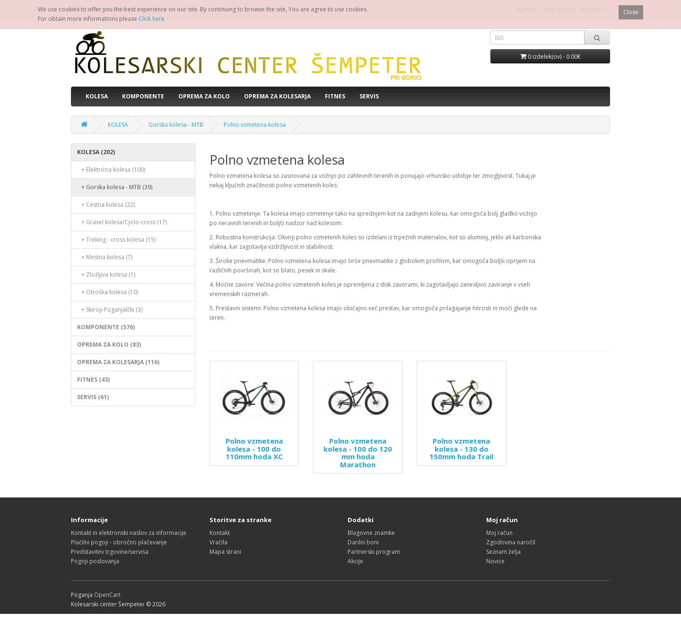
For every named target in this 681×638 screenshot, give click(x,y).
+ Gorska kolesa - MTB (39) (114, 187)
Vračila (218, 542)
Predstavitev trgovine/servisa (109, 552)
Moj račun (499, 533)
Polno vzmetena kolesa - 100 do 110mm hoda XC (254, 448)
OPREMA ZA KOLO (204, 96)
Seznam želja (503, 552)
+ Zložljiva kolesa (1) (106, 275)
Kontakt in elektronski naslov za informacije (128, 533)
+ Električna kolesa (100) (111, 170)
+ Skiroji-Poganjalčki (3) (109, 310)
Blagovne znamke (371, 533)
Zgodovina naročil (510, 542)
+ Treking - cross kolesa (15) (116, 240)
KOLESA (97, 96)
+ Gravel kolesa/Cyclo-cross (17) (122, 222)
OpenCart (107, 595)
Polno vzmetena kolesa (255, 125)
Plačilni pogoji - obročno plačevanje (119, 542)
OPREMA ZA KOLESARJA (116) (118, 362)
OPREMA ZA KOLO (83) (109, 345)
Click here (152, 19)
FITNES (335, 96)
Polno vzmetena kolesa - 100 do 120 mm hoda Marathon (357, 452)
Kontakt (220, 533)
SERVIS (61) (93, 397)
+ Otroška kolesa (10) (107, 292)
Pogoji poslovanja (95, 561)
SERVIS (369, 96)
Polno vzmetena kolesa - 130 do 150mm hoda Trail (461, 448)
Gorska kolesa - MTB (175, 125)
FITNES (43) (93, 380)
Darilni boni (363, 542)
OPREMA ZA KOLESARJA (277, 96)
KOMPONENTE (143, 96)
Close (630, 12)
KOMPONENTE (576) (106, 327)
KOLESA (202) (96, 152)
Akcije (355, 561)
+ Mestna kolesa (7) (104, 257)
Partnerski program (374, 552)
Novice (495, 561)
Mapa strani (225, 552)
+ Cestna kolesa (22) (106, 205)
